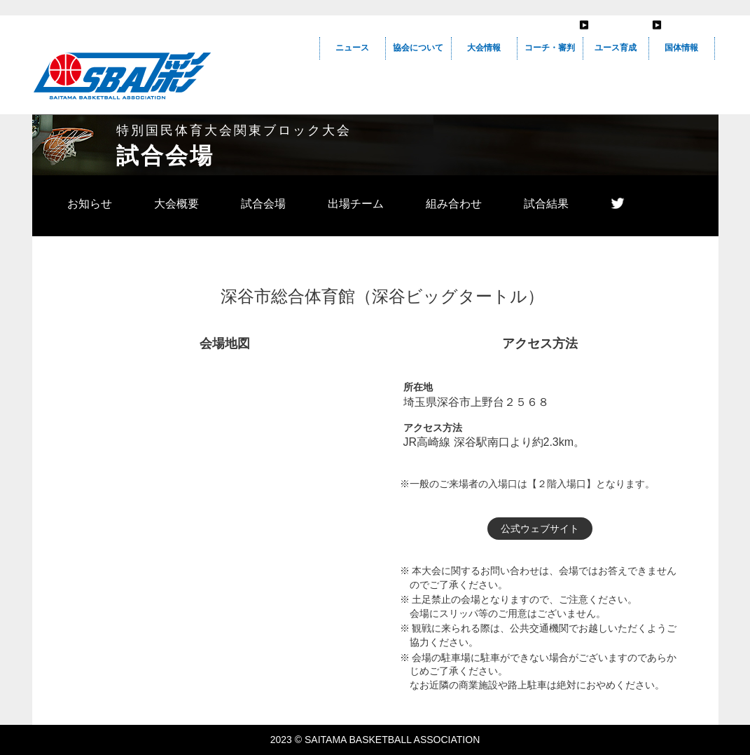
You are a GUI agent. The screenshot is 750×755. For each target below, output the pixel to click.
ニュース (352, 48)
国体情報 (681, 48)
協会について (418, 48)
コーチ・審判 (550, 48)
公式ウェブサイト (540, 528)
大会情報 (484, 48)
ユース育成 (616, 48)
